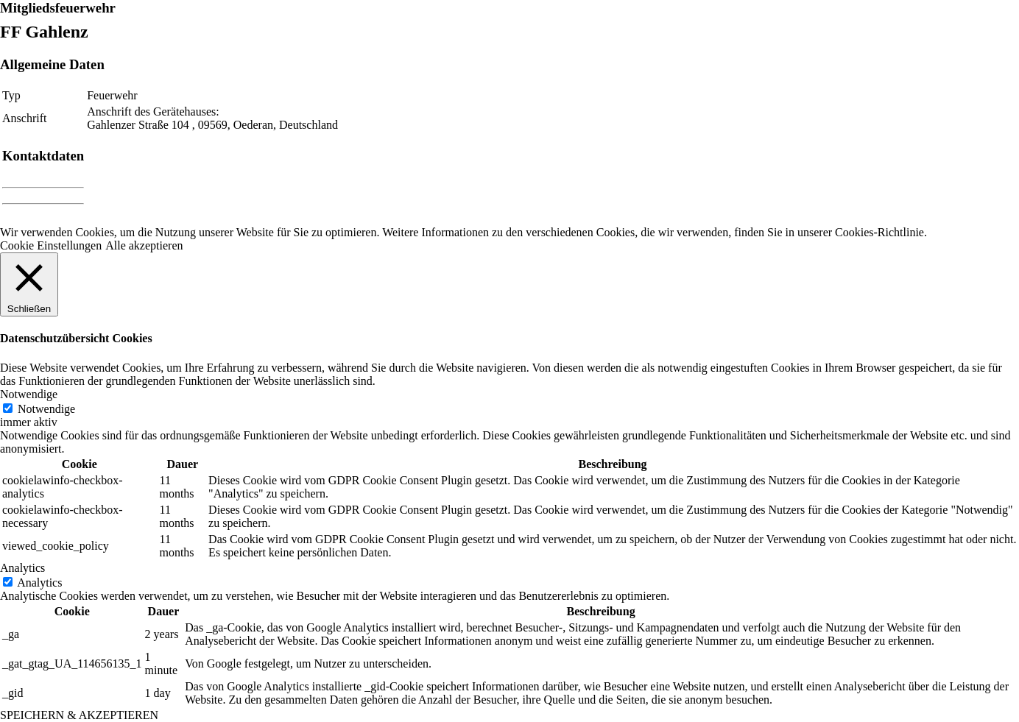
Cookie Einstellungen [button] (51, 245)
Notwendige (46, 409)
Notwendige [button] (28, 394)
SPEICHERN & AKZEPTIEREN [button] (79, 715)
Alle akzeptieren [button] (144, 245)
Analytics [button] (22, 568)
